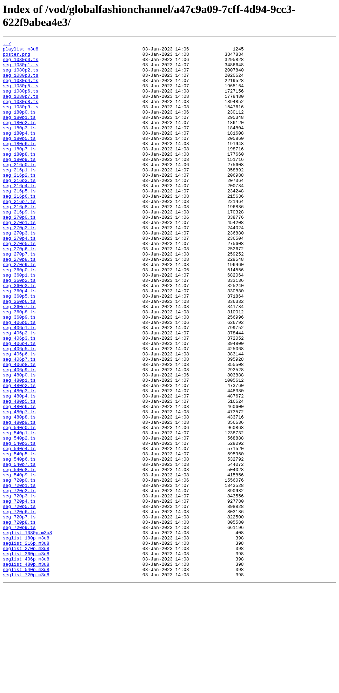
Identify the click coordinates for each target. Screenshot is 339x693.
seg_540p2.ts (19, 518)
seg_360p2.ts (19, 328)
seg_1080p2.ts (20, 76)
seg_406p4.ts (19, 404)
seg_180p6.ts (19, 164)
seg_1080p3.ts (20, 82)
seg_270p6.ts (19, 290)
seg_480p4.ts (19, 467)
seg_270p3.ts (19, 272)
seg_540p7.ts (19, 549)
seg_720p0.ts (19, 568)
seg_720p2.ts (19, 581)
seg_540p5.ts (19, 537)
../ (7, 44)
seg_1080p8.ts (20, 114)
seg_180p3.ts (19, 145)
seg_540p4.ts (19, 530)
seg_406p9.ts (19, 436)
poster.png (16, 57)
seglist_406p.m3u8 (26, 663)
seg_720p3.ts (19, 587)
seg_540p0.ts (19, 505)
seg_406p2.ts (19, 391)
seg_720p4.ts (19, 593)
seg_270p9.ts (19, 309)
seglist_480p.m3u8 (26, 669)
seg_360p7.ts (19, 360)
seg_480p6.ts (19, 480)
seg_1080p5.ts (20, 95)
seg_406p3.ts (19, 398)
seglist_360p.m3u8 (26, 656)
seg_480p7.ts (19, 486)
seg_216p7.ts (19, 234)
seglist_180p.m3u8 (26, 637)
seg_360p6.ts (19, 354)
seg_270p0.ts (19, 253)
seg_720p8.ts (19, 619)
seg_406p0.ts (19, 379)
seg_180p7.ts (19, 171)
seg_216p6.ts (19, 227)
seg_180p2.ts (19, 139)
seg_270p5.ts (19, 284)
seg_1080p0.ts (20, 63)
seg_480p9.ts (19, 499)
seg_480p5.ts (19, 473)
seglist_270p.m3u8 (26, 650)
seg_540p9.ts (19, 562)
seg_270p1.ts (19, 259)
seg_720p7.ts (19, 612)
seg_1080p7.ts (20, 107)
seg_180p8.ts (19, 177)
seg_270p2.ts (19, 265)
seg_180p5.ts (19, 158)
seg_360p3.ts (19, 335)
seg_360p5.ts (19, 347)
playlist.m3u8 (20, 51)
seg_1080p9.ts (20, 120)
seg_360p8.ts (19, 366)
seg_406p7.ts (19, 423)
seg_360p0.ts (19, 316)
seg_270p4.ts (19, 278)
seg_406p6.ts (19, 417)
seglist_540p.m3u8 (26, 675)
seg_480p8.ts (19, 492)
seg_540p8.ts (19, 555)
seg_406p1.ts (19, 385)
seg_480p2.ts (19, 454)
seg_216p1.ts (19, 196)
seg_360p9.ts (19, 372)
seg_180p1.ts (19, 133)
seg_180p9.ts (19, 183)
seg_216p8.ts (19, 240)
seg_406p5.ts (19, 410)
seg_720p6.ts (19, 606)
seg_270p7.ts (19, 297)
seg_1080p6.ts (20, 101)
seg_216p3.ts (19, 208)
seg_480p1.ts (19, 448)
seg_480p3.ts (19, 461)
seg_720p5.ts (19, 600)
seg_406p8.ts (19, 429)
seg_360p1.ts (19, 322)
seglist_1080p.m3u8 (27, 631)
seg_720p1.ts (19, 574)
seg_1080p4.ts (20, 89)
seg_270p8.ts (19, 303)
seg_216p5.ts (19, 221)
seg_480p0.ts (19, 442)
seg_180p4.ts (19, 152)
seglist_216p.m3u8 (26, 644)
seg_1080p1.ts (20, 70)
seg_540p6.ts (19, 543)
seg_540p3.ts (19, 524)
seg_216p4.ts (19, 215)
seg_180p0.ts (19, 126)
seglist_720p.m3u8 (26, 682)
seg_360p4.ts (19, 341)
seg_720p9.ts (19, 625)
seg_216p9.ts (19, 246)
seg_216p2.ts (19, 202)
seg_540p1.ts (19, 511)
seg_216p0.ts (19, 189)
